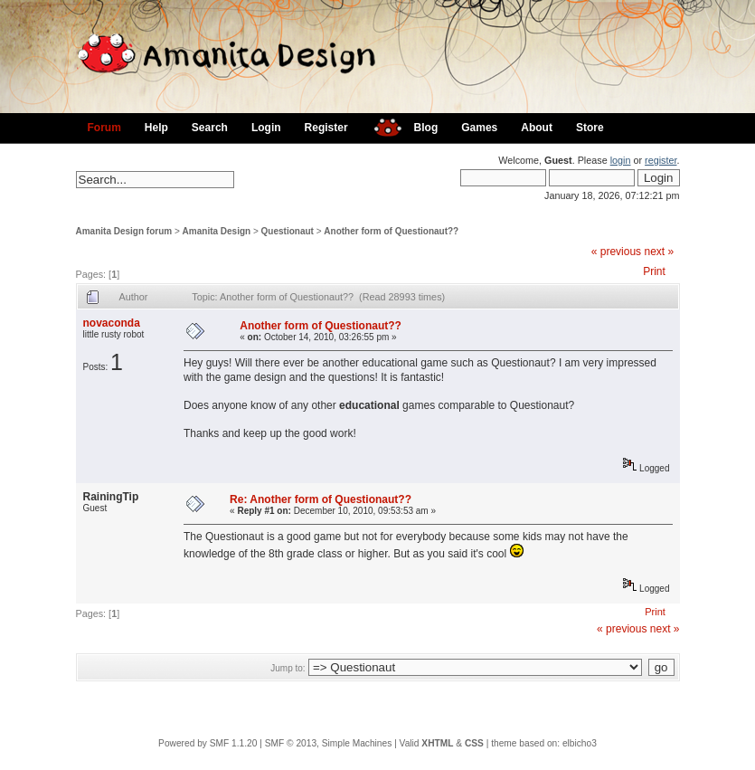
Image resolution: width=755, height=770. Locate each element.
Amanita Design (217, 231)
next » (659, 251)
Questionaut (287, 231)
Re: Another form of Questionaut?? (320, 499)
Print (654, 271)
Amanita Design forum (124, 231)
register (660, 160)
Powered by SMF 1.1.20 (207, 743)
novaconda (111, 323)
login (620, 160)
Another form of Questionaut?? (391, 231)
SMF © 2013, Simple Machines (328, 743)
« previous (616, 251)
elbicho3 (579, 743)
